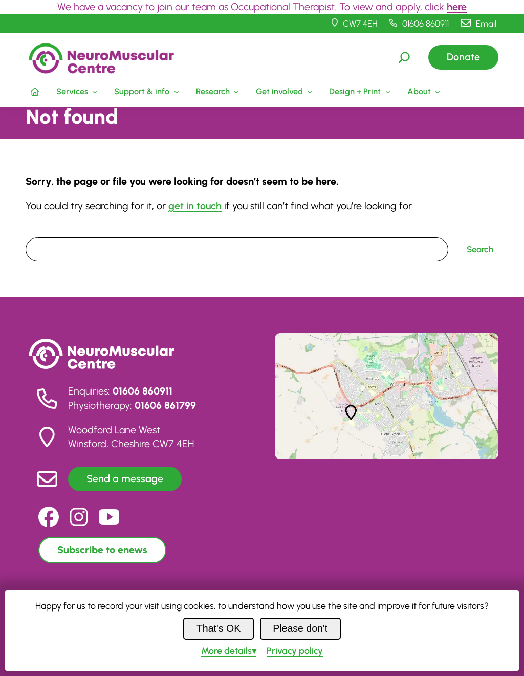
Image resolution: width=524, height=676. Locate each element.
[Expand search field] (404, 57)
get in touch (195, 206)
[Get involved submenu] (283, 91)
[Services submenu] (75, 91)
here (457, 7)
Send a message (124, 478)
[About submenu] (422, 91)
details (226, 650)
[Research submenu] (216, 91)
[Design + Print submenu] (358, 91)
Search (39, 230)
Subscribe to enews (102, 549)
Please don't (300, 628)
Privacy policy (295, 650)
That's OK (218, 628)
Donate (463, 57)
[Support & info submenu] (145, 91)
